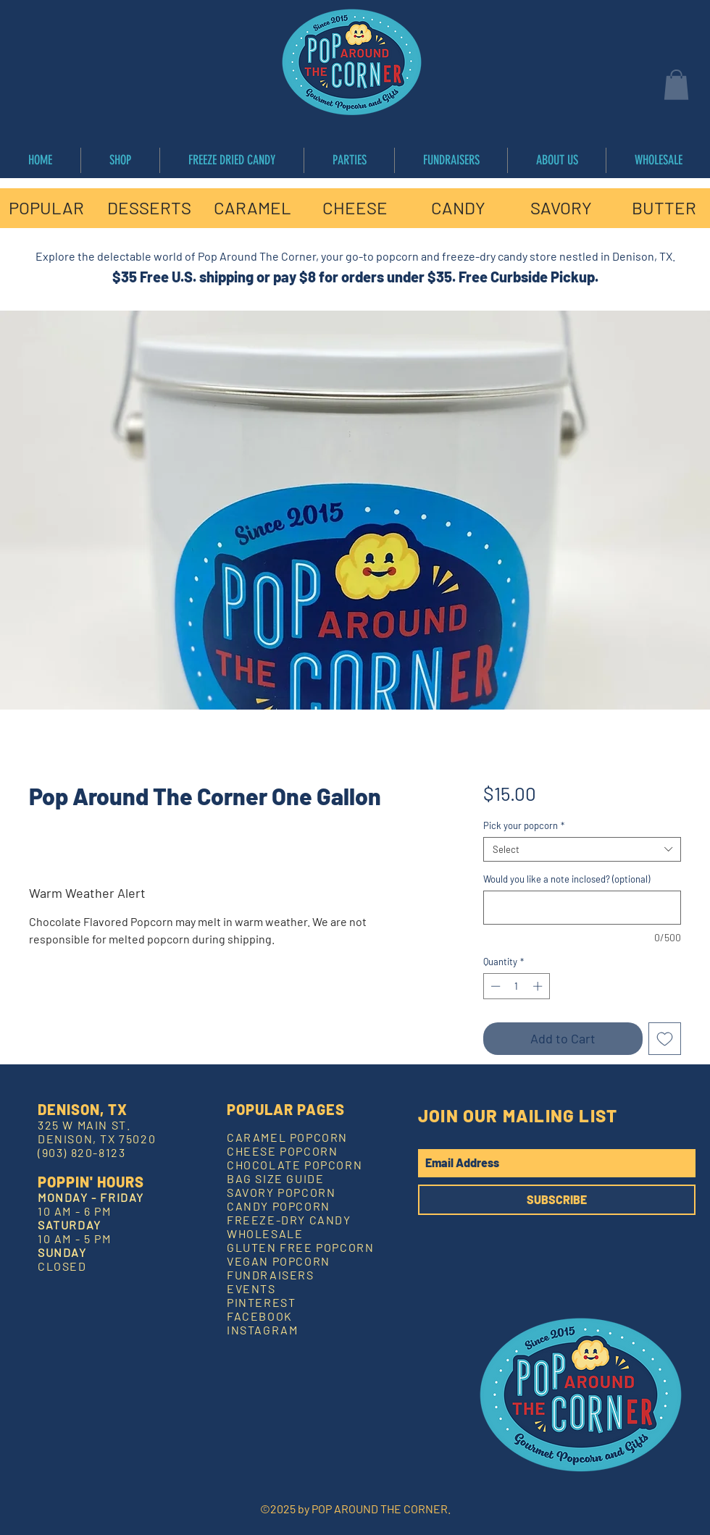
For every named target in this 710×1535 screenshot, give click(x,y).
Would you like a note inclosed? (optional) (566, 879)
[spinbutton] (516, 986)
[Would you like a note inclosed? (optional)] (582, 907)
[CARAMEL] (252, 207)
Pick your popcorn (523, 825)
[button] (676, 85)
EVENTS (251, 1288)
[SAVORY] (560, 207)
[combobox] (582, 849)
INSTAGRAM (262, 1330)
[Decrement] (494, 986)
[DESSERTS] (149, 207)
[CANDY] (457, 207)
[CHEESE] (355, 207)
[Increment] (539, 986)
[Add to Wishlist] (664, 1038)
